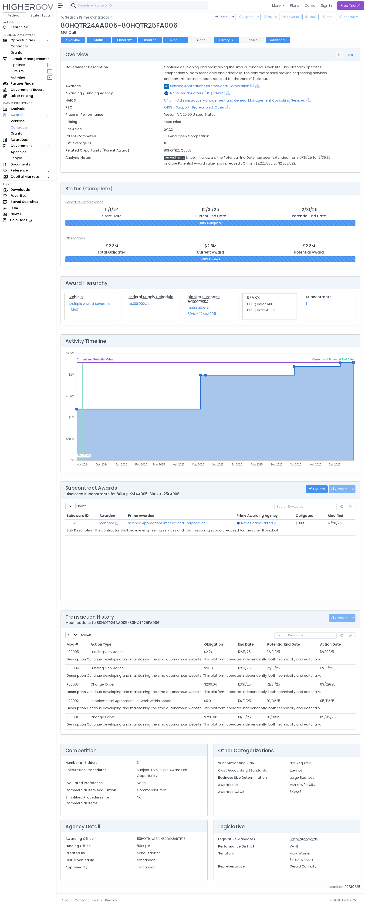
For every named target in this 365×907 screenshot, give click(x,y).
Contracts (19, 46)
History (226, 40)
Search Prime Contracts (85, 17)
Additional (277, 40)
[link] (350, 635)
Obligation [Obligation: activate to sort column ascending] (213, 644)
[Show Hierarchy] (257, 86)
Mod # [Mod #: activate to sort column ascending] (72, 644)
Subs (175, 40)
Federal (14, 15)
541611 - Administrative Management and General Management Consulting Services (235, 100)
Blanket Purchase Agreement (204, 298)
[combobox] (138, 5)
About (66, 900)
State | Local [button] (40, 15)
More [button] (277, 5)
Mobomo (106, 523)
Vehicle (76, 296)
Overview (73, 40)
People (16, 158)
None (168, 129)
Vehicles (18, 121)
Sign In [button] (326, 5)
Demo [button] (310, 5)
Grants (16, 52)
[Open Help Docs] (111, 17)
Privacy (111, 900)
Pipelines (18, 65)
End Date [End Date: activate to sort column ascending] (245, 644)
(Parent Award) (115, 150)
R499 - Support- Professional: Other (194, 107)
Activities (18, 77)
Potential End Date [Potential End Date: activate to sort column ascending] (283, 644)
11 (165, 143)
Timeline (150, 40)
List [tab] (339, 55)
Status (99, 40)
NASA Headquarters (257, 523)
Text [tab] (349, 55)
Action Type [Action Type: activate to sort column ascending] (101, 644)
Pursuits (17, 71)
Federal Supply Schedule (150, 296)
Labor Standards (304, 839)
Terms (97, 900)
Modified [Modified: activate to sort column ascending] (335, 515)
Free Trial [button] (351, 5)
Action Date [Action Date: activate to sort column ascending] (330, 644)
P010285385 (76, 523)
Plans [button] (294, 5)
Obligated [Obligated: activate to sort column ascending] (304, 515)
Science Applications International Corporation (209, 86)
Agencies (18, 152)
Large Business (302, 777)
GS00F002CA (139, 303)
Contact (82, 900)
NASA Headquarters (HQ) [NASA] (197, 93)
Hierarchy (124, 40)
